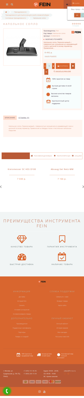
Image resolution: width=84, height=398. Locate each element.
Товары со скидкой (21, 337)
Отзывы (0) (24, 118)
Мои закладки (62, 332)
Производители (21, 324)
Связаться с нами (62, 297)
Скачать (22, 305)
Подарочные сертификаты (22, 328)
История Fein (21, 301)
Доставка (22, 297)
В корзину (63, 66)
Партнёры (21, 332)
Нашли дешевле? (51, 56)
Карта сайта (62, 305)
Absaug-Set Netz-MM (62, 169)
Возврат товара (62, 301)
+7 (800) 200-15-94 (30, 374)
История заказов (62, 328)
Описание (10, 118)
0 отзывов (75, 26)
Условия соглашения (21, 310)
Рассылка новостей (62, 337)
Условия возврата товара (22, 314)
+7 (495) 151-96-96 (30, 371)
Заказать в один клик (63, 71)
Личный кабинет (62, 324)
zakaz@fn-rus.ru (70, 371)
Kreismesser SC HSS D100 (22, 169)
